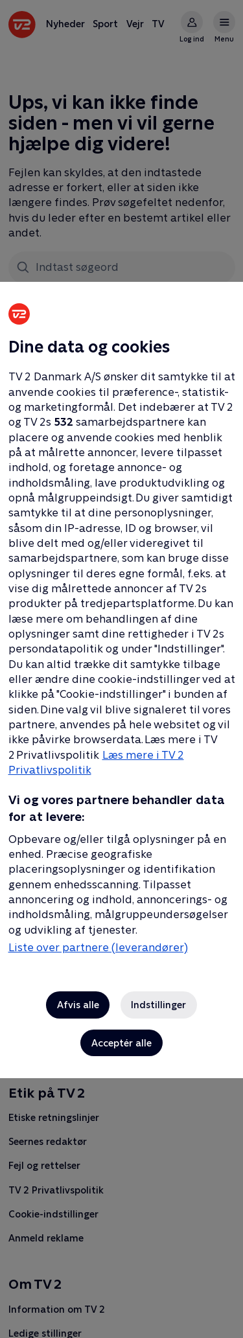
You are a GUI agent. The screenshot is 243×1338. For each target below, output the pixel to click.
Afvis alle (78, 1004)
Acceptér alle (121, 1042)
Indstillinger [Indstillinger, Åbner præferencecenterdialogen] (158, 1004)
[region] (121, 669)
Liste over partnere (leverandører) (98, 947)
